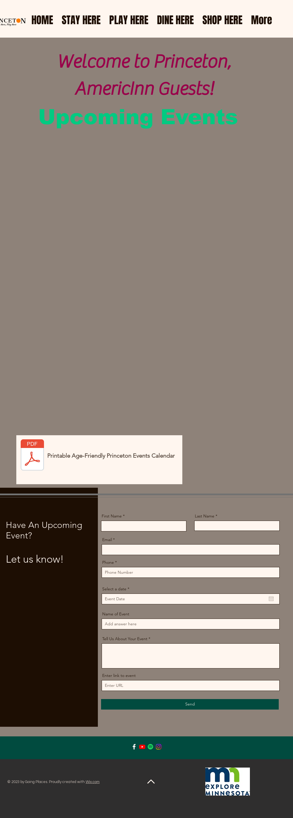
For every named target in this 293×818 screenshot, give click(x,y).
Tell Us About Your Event (124, 639)
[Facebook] (134, 746)
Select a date (117, 589)
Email (107, 540)
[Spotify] (150, 746)
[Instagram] (158, 746)
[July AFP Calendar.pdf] (32, 455)
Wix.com (93, 782)
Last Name (204, 516)
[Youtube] (142, 746)
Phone (108, 562)
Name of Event (115, 614)
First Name (112, 516)
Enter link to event (119, 675)
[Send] (190, 704)
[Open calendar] (271, 598)
